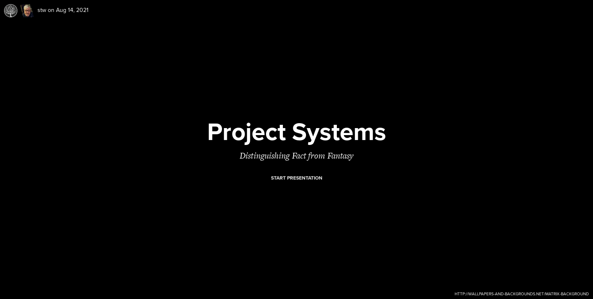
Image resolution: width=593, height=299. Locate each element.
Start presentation (296, 178)
